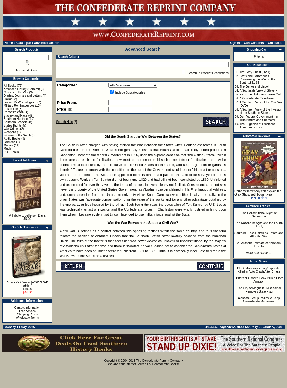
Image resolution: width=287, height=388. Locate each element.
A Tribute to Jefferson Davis (27, 215)
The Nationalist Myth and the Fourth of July (259, 224)
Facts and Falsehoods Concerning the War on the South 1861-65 (257, 79)
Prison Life (11, 109)
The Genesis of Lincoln (255, 86)
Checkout (275, 43)
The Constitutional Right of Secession (259, 214)
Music (7, 148)
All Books (10, 85)
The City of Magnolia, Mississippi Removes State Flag (259, 289)
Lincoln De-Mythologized (20, 102)
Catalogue (23, 43)
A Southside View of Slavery (258, 90)
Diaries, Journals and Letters (23, 95)
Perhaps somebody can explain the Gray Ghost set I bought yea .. (257, 192)
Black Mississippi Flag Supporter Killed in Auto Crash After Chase (259, 270)
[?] (66, 122)
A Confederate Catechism (257, 98)
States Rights (12, 125)
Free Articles (27, 311)
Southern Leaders (16, 122)
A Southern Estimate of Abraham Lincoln (259, 244)
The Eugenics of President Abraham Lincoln (257, 125)
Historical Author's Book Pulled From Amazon (259, 280)
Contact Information (27, 307)
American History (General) (22, 89)
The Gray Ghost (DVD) (255, 72)
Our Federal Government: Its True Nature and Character (259, 118)
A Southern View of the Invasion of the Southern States (261, 111)
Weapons (10, 132)
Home (9, 43)
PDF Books (11, 152)
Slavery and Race (15, 115)
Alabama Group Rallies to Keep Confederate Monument (259, 299)
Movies (8, 145)
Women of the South (17, 135)
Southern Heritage (16, 118)
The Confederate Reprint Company (159, 360)
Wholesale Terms (27, 317)
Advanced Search (46, 43)
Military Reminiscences (19, 105)
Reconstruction (14, 112)
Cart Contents (254, 43)
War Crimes (11, 128)
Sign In (235, 43)
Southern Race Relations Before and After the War (258, 234)
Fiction (8, 99)
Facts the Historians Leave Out (260, 94)
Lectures (9, 142)
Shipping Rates (27, 314)
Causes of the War (16, 92)
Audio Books (12, 138)
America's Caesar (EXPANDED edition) (27, 284)
